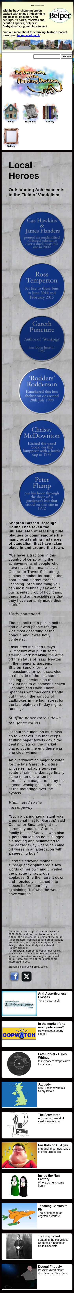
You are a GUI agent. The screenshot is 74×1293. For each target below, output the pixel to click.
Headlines (30, 113)
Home (11, 112)
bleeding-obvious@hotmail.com (28, 966)
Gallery (11, 138)
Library (50, 113)
